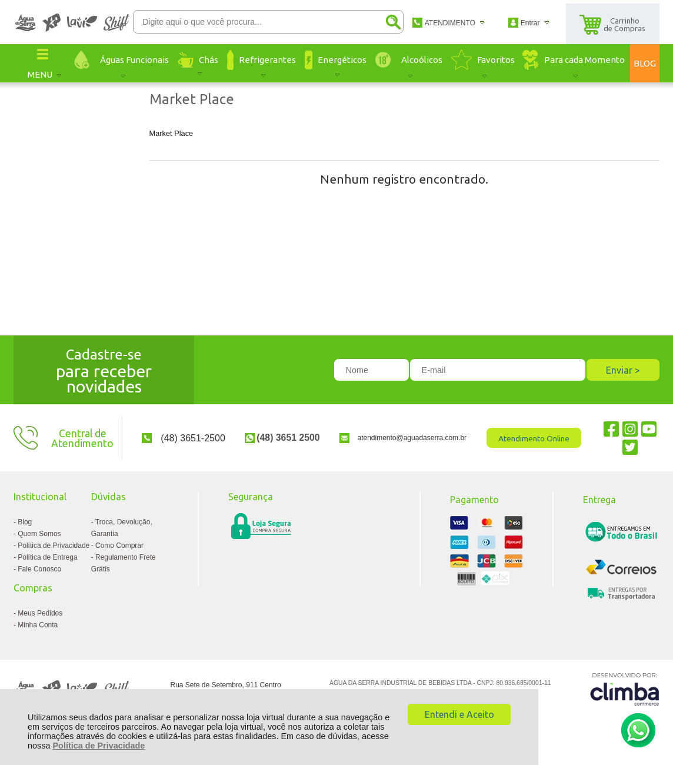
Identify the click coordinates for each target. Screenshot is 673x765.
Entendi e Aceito (459, 714)
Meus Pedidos (40, 613)
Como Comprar (119, 545)
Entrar (530, 23)
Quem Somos (39, 534)
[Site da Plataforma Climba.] (624, 688)
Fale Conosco (39, 569)
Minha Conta (38, 625)
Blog (25, 522)
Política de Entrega (47, 557)
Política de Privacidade (99, 745)
